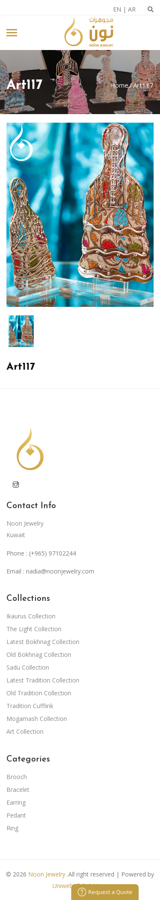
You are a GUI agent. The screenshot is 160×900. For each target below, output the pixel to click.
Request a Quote (105, 892)
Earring (16, 802)
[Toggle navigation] (11, 33)
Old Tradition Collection (38, 693)
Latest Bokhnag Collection (42, 642)
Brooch (16, 777)
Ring (12, 828)
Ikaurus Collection (30, 616)
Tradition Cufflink (29, 706)
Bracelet (17, 789)
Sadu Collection (27, 667)
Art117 (142, 85)
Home (119, 85)
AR (132, 9)
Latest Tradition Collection (42, 680)
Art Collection (25, 731)
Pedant (16, 815)
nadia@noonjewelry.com (60, 571)
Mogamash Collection (36, 719)
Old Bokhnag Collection (38, 654)
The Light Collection (33, 629)
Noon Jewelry (46, 874)
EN (117, 9)
